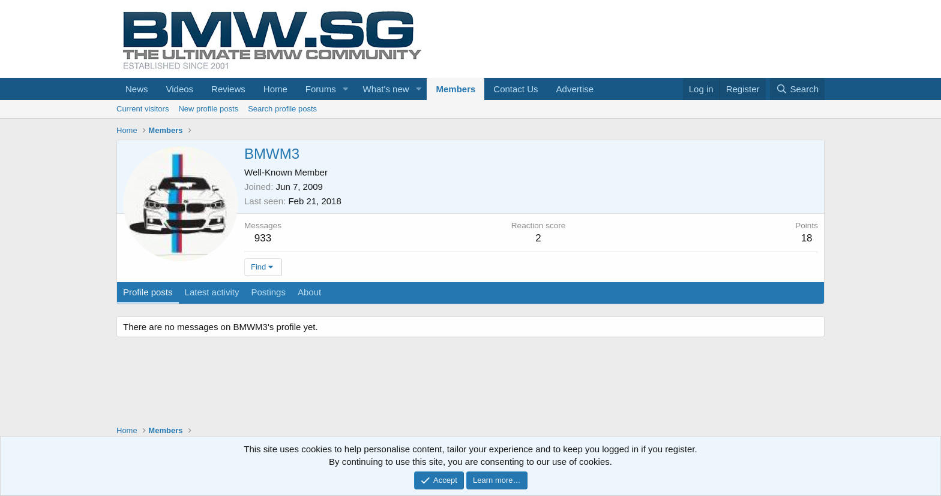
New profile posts (208, 108)
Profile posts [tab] (148, 292)
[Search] (797, 89)
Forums (320, 89)
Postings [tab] (268, 292)
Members (455, 89)
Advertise (575, 89)
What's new (386, 89)
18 (807, 238)
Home (275, 89)
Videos (180, 89)
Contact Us (515, 89)
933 (262, 238)
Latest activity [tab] (212, 292)
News (136, 89)
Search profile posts (282, 108)
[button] (345, 89)
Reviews (228, 89)
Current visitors (142, 108)
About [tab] (309, 292)
